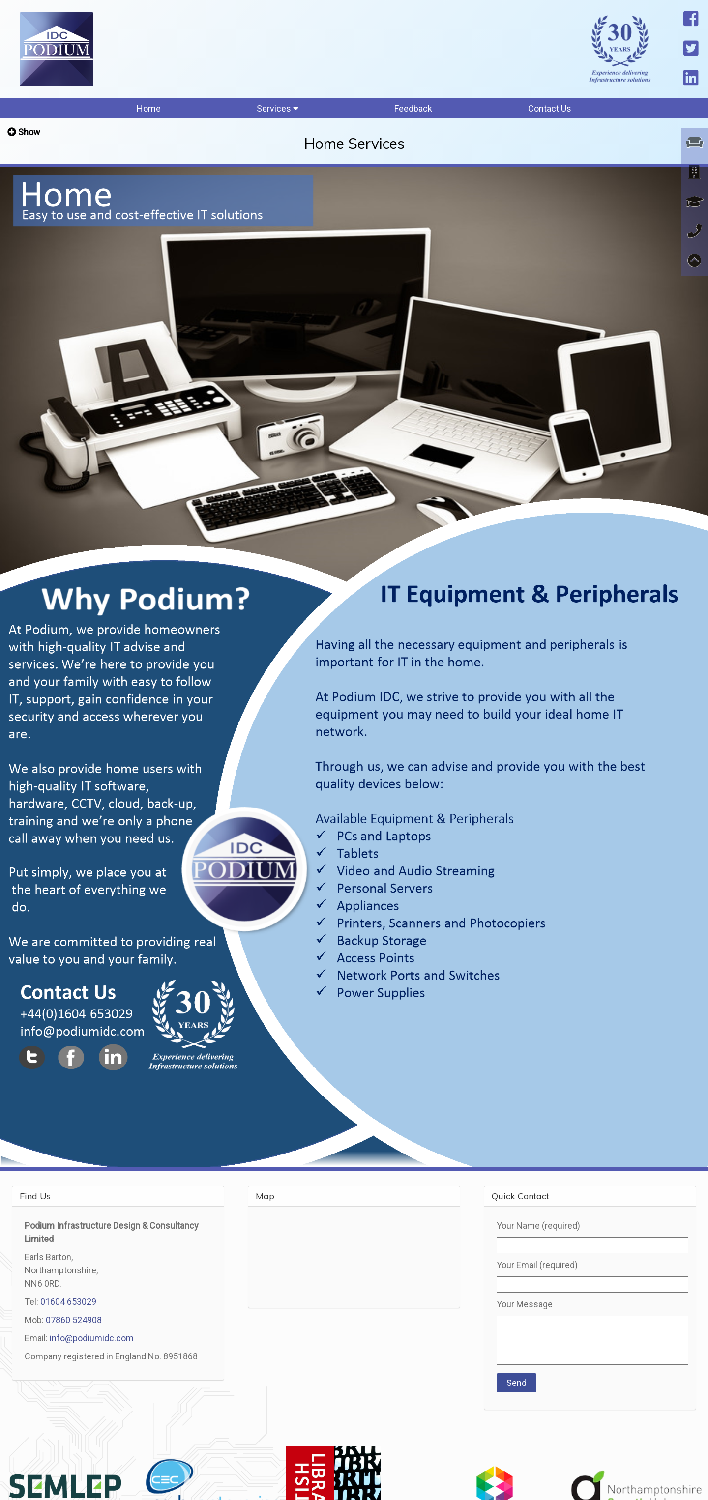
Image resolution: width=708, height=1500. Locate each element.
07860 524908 (74, 1320)
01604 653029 (68, 1302)
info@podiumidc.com (92, 1338)
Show (29, 132)
